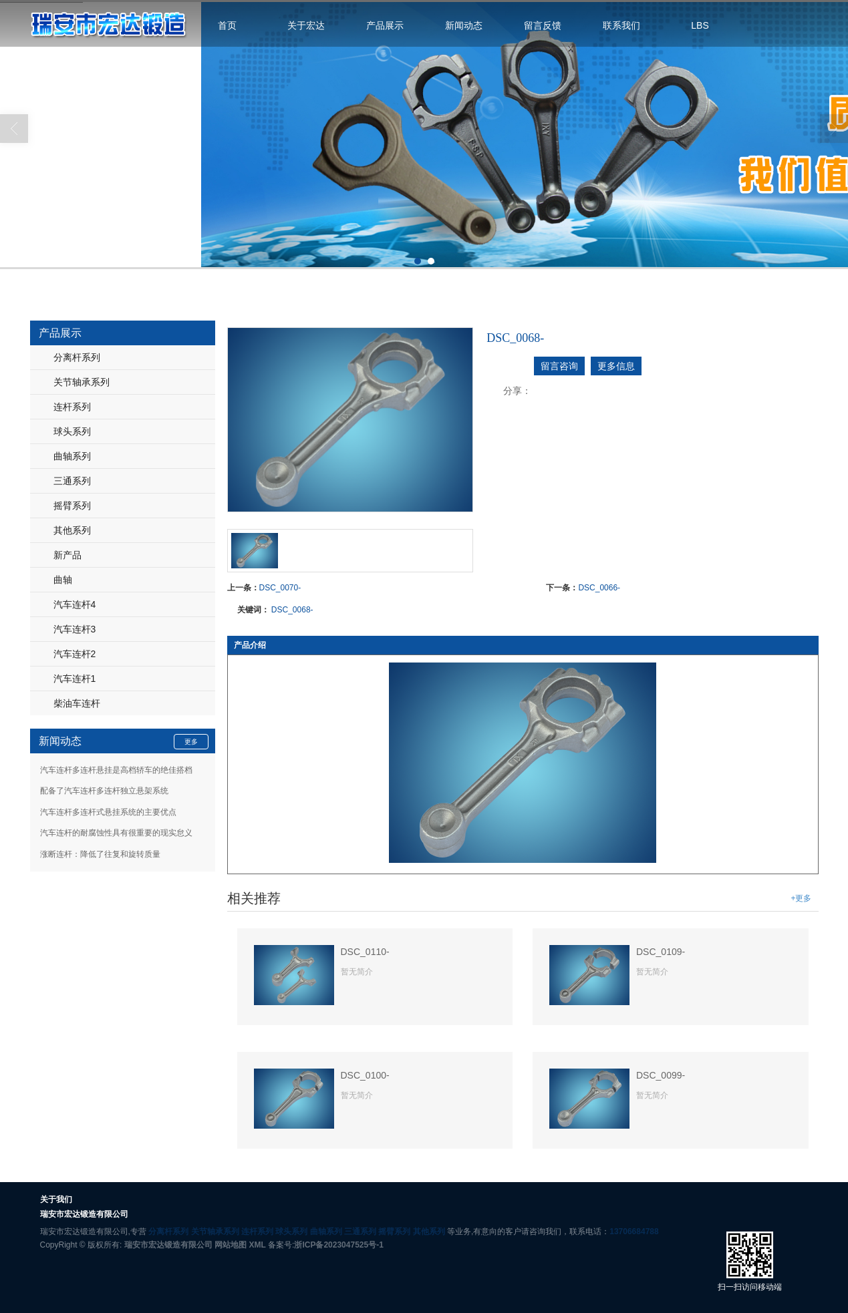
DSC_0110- (365, 951)
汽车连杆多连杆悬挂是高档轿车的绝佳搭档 (116, 770)
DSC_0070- (280, 587)
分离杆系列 (76, 357)
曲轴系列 (72, 456)
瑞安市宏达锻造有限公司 (168, 1245)
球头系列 (72, 431)
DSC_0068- (292, 609)
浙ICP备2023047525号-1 (338, 1245)
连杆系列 (72, 406)
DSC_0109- (660, 951)
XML (257, 1245)
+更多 (801, 898)
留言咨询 (559, 366)
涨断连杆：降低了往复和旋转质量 (100, 854)
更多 (191, 741)
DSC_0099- (660, 1075)
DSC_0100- (365, 1075)
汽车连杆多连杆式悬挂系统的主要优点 (108, 812)
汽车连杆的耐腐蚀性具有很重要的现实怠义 (116, 832)
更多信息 (616, 366)
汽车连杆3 (74, 629)
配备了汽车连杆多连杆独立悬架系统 (104, 790)
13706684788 (633, 1231)
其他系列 (72, 530)
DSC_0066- (599, 587)
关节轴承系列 (81, 382)
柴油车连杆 (76, 703)
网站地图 (231, 1245)
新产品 (67, 555)
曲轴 (62, 579)
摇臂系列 (72, 505)
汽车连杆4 (74, 604)
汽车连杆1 (74, 678)
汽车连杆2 (74, 653)
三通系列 (72, 481)
